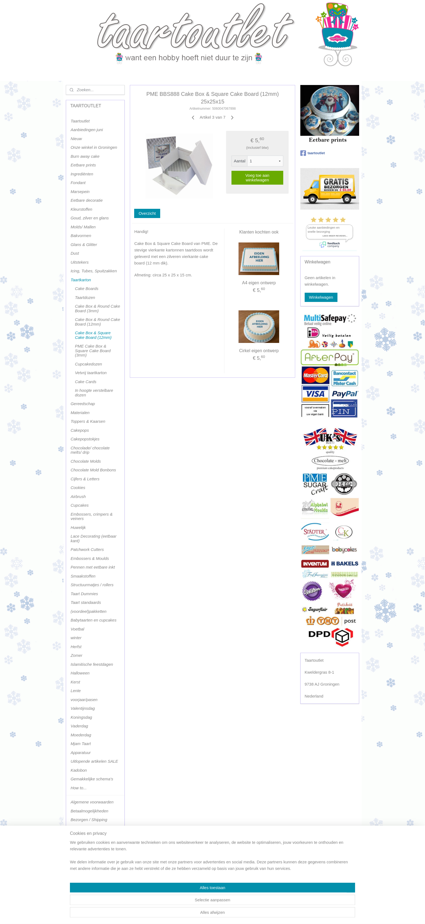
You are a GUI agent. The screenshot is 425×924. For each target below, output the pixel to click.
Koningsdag (81, 717)
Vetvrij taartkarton (91, 372)
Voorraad (78, 855)
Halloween (79, 673)
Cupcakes (79, 505)
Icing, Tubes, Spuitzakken (93, 271)
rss (207, 914)
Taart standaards (85, 602)
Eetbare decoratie (86, 200)
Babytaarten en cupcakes (93, 620)
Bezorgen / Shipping (88, 819)
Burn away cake (84, 156)
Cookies (77, 487)
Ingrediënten (81, 174)
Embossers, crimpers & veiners (91, 516)
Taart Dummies (84, 593)
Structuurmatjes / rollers (91, 584)
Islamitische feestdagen (91, 664)
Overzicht (147, 213)
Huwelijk (78, 527)
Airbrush (78, 496)
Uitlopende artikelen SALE (94, 761)
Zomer (76, 655)
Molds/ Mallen (83, 227)
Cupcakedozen (88, 364)
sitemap (197, 914)
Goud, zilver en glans (89, 218)
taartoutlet (312, 153)
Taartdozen (85, 297)
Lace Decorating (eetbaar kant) (93, 538)
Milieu (75, 864)
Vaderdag (79, 726)
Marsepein (79, 191)
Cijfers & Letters (84, 479)
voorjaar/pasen (83, 699)
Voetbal (77, 629)
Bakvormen (80, 235)
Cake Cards (85, 381)
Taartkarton (80, 279)
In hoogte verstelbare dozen (94, 392)
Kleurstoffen (81, 209)
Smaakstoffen (82, 576)
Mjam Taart (80, 743)
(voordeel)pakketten (88, 611)
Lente (75, 690)
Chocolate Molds (85, 461)
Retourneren (81, 837)
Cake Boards (86, 288)
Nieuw (76, 138)
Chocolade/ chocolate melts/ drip (90, 450)
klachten (78, 872)
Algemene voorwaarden (91, 802)
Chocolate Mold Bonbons (93, 470)
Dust (74, 253)
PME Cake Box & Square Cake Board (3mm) (93, 350)
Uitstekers (79, 262)
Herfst (75, 646)
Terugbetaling (82, 890)
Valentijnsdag (82, 708)
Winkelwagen (321, 297)
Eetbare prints (83, 165)
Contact (77, 846)
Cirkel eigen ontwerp (259, 350)
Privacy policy (82, 881)
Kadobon (78, 770)
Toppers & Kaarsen (87, 421)
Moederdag (80, 735)
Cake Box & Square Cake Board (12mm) (93, 335)
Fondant (77, 182)
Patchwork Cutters (87, 549)
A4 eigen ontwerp (259, 282)
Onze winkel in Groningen (93, 147)
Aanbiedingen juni (86, 129)
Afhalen (77, 828)
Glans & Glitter (83, 244)
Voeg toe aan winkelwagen (257, 177)
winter (75, 637)
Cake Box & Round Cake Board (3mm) (97, 308)
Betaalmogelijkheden (89, 811)
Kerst (75, 682)
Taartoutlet (79, 121)
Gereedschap (82, 403)
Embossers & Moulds (89, 558)
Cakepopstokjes (84, 439)
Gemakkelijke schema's (91, 779)
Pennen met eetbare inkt (92, 567)
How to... (78, 788)
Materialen (79, 412)
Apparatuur (80, 752)
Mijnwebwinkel (266, 914)
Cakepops (79, 430)
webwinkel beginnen (224, 914)
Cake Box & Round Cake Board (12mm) (97, 321)
